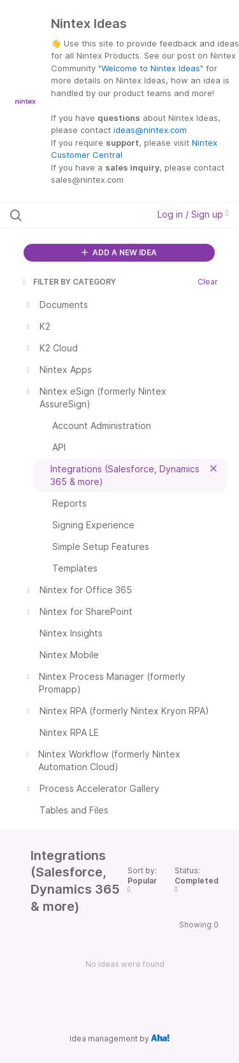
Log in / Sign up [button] (193, 214)
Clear (208, 281)
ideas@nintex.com (150, 130)
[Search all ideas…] (76, 215)
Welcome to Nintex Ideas (150, 68)
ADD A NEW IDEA (119, 252)
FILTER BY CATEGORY (68, 281)
